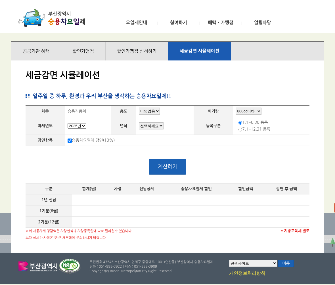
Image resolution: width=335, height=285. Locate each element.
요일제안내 (136, 22)
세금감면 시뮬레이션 (199, 51)
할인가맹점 (83, 51)
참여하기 (178, 22)
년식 (123, 126)
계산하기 (167, 166)
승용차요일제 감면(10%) (93, 140)
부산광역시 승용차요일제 (53, 18)
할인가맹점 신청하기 (137, 51)
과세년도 (45, 126)
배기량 (213, 111)
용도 (123, 111)
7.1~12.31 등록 (256, 129)
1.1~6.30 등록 (255, 122)
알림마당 (262, 22)
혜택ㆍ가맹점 (220, 22)
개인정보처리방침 (247, 274)
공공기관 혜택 (36, 51)
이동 (286, 263)
